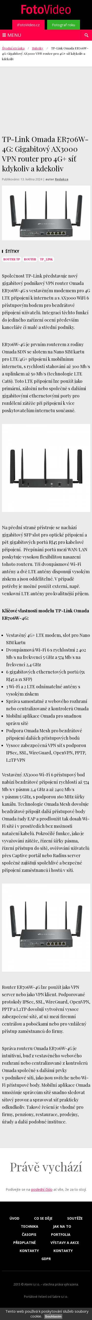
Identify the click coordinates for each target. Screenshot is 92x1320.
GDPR (46, 1259)
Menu (14, 35)
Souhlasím (53, 1316)
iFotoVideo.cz (28, 24)
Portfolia (60, 1234)
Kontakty (29, 1251)
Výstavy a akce (65, 1242)
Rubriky (37, 48)
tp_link (46, 259)
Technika (29, 1226)
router (30, 259)
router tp (11, 259)
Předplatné (24, 1242)
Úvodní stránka (13, 48)
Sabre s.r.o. (60, 1297)
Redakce (61, 179)
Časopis (29, 1234)
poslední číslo (42, 1189)
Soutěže (75, 1218)
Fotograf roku (63, 24)
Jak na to (62, 1226)
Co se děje (43, 1218)
